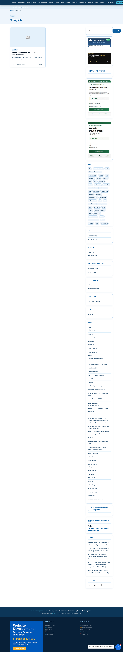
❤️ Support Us (84, 634)
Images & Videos (31, 2)
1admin (14, 64)
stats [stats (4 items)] (90, 214)
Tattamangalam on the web (96, 500)
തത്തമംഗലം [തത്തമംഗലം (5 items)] (104, 224)
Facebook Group (93, 269)
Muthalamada (92, 471)
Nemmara (91, 475)
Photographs (110, 2)
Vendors (90, 438)
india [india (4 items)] (95, 182)
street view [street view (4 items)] (97, 214)
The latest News (42, 2)
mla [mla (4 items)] (90, 192)
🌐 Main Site (48, 627)
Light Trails (91, 342)
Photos (90, 356)
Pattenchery (91, 485)
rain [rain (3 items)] (100, 201)
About (51, 2)
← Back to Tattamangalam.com (19, 7)
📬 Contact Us (49, 634)
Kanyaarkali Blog (93, 240)
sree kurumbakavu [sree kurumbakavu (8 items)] (100, 211)
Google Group (92, 273)
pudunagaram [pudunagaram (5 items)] (92, 201)
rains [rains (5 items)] (105, 201)
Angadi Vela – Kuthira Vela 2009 (97, 365)
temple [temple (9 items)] (102, 217)
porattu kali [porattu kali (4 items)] (103, 198)
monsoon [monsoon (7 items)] (96, 192)
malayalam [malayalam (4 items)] (106, 185)
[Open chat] (118, 647)
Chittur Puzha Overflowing (96, 376)
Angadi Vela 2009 (93, 369)
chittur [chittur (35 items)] (107, 169)
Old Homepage (92, 256)
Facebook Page (92, 338)
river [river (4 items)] (98, 204)
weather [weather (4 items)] (91, 224)
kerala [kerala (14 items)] (90, 185)
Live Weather (21, 2)
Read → (41, 64)
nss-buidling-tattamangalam (96, 386)
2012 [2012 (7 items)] (90, 169)
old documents (92, 349)
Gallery (90, 286)
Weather (90, 315)
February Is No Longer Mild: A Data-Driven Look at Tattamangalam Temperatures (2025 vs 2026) (99, 565)
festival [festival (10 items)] (99, 179)
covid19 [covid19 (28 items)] (101, 176)
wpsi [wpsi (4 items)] (97, 224)
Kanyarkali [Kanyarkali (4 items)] (102, 182)
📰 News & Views (50, 625)
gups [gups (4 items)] (90, 182)
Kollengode (91, 467)
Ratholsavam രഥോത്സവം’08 (96, 390)
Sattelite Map (92, 331)
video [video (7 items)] (102, 220)
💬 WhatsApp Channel (86, 629)
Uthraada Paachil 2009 (95, 399)
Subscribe (91, 415)
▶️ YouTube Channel (86, 627)
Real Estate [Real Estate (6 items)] (92, 204)
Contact (57, 2)
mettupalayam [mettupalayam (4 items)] (103, 188)
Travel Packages (93, 454)
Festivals (74, 2)
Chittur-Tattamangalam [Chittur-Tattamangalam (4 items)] (95, 172)
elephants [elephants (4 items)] (91, 179)
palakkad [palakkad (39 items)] (98, 195)
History (102, 2)
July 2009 (90, 379)
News (15, 49)
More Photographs (93, 289)
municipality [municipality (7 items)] (104, 192)
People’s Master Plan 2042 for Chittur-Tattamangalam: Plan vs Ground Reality (97, 557)
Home (14, 2)
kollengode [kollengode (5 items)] (98, 185)
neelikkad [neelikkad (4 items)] (91, 195)
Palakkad (90, 482)
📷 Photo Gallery (50, 629)
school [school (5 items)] (104, 204)
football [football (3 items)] (105, 179)
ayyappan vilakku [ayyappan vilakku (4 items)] (98, 169)
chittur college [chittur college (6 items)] (92, 176)
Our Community (65, 2)
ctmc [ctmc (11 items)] (107, 176)
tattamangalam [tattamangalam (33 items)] (93, 217)
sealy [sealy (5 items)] (90, 208)
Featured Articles (93, 2)
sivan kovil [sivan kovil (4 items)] (97, 208)
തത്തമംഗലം (91, 496)
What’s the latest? (93, 465)
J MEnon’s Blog (92, 236)
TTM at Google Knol (94, 302)
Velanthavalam (92, 493)
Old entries (91, 253)
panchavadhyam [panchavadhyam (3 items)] (93, 198)
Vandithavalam (92, 489)
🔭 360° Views (49, 632)
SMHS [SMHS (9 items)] (103, 208)
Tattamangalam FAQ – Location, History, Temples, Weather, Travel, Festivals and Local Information (98, 421)
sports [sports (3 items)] (90, 211)
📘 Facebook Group (86, 625)
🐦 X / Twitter (84, 632)
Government (82, 2)
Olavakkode (91, 478)
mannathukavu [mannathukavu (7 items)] (93, 188)
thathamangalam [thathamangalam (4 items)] (93, 220)
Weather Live (92, 461)
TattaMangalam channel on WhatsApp (98, 530)
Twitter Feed (91, 457)
